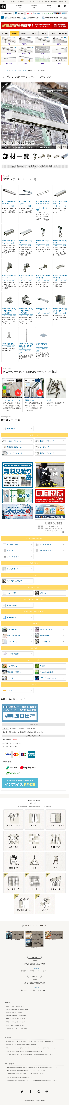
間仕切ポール (29, 400)
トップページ (4, 70)
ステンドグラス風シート (38, 1041)
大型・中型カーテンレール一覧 (18, 70)
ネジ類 (49, 400)
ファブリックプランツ (39, 1054)
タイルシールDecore (43, 1067)
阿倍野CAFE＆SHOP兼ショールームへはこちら (34, 971)
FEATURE (34, 6)
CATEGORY (19, 6)
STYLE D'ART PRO (33, 1100)
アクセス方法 (35, 968)
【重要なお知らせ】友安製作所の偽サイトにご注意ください (34, 806)
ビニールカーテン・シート (11, 400)
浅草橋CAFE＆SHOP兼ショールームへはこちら (34, 990)
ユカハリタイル (31, 1067)
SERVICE (48, 6)
